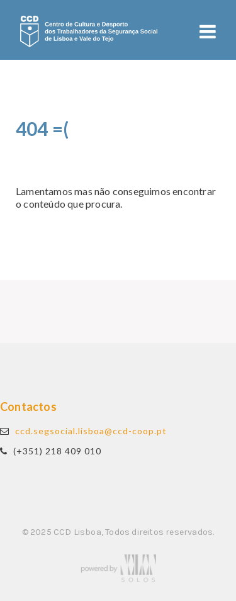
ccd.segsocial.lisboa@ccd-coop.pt (91, 430)
